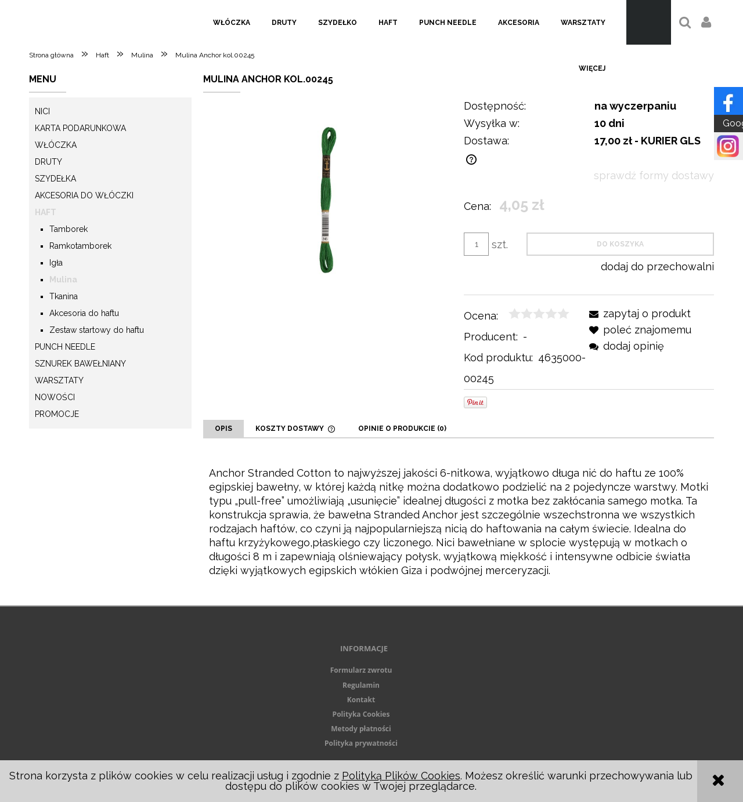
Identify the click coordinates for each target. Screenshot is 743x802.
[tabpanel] (458, 522)
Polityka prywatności (361, 743)
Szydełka (55, 178)
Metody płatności (361, 729)
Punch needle (65, 346)
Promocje (57, 414)
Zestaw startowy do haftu (96, 330)
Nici (42, 111)
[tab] (223, 428)
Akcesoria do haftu (84, 313)
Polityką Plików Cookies (401, 776)
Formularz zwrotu (361, 670)
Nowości (55, 397)
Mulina (63, 279)
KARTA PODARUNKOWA (80, 128)
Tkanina (63, 296)
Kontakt (361, 700)
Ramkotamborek (80, 246)
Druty (48, 161)
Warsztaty (59, 380)
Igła (56, 262)
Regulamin (361, 685)
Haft (45, 212)
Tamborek (68, 229)
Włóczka (56, 145)
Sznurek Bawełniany (80, 363)
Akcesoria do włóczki (84, 195)
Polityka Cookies (361, 714)
